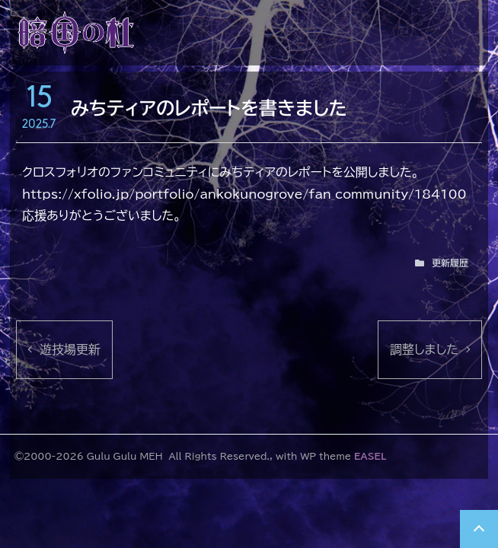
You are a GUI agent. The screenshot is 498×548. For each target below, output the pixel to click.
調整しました (424, 349)
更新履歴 (450, 262)
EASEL (370, 455)
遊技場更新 (70, 349)
